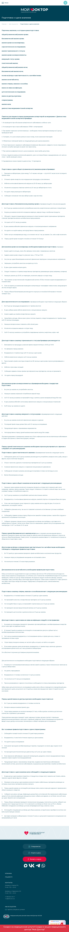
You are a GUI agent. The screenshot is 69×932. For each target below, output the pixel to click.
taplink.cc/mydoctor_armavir (16, 909)
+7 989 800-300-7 (35, 834)
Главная (4, 24)
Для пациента (13, 24)
